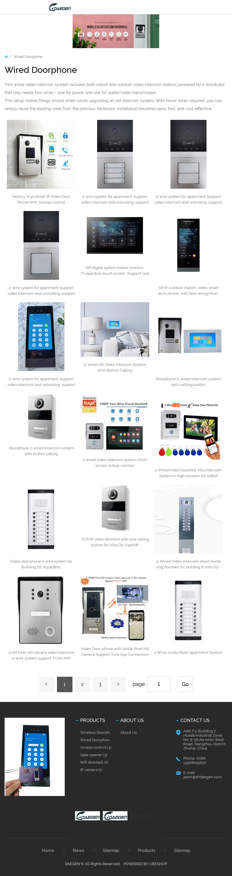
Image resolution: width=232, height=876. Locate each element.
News (78, 850)
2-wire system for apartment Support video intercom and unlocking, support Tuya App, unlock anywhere (115, 202)
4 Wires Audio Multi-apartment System (188, 652)
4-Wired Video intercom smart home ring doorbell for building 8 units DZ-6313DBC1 (188, 567)
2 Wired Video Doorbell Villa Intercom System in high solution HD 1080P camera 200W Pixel (188, 476)
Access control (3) (95, 747)
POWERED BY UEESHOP (145, 864)
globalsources (143, 815)
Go (185, 684)
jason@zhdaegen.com (202, 777)
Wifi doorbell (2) (94, 762)
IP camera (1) (91, 770)
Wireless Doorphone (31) (97, 732)
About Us (128, 732)
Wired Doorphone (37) (97, 740)
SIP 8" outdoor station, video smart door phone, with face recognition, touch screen (188, 293)
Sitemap (111, 850)
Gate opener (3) (93, 755)
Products (146, 850)
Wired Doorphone (28, 57)
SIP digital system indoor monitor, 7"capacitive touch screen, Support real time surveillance (114, 273)
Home (6, 56)
